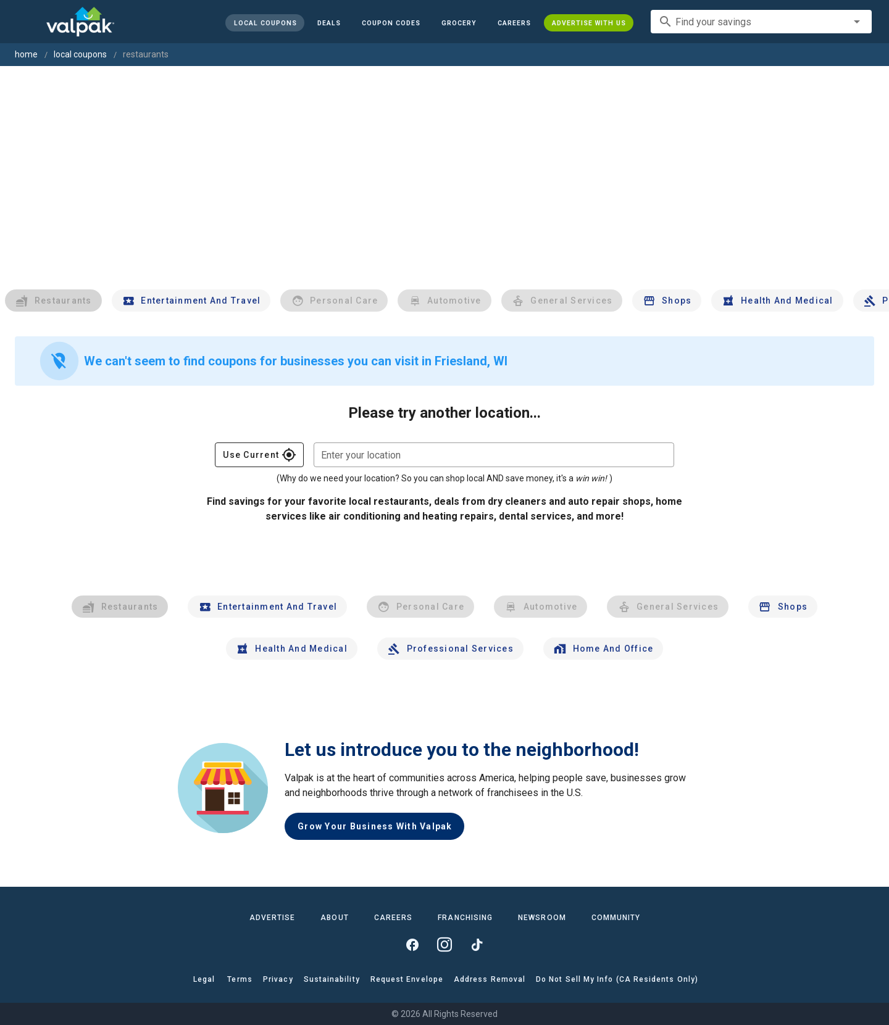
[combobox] (761, 21)
